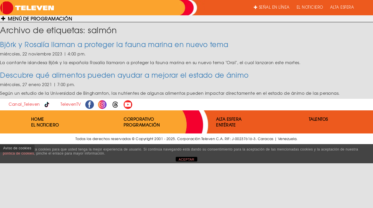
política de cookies (18, 153)
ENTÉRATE (226, 125)
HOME (37, 119)
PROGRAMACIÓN (142, 125)
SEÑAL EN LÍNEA (272, 7)
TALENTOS (318, 119)
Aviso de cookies (17, 148)
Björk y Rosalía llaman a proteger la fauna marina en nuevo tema (114, 44)
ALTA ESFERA (342, 7)
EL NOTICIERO (310, 7)
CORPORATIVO (139, 119)
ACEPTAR (186, 159)
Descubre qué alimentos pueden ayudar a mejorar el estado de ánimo (124, 75)
